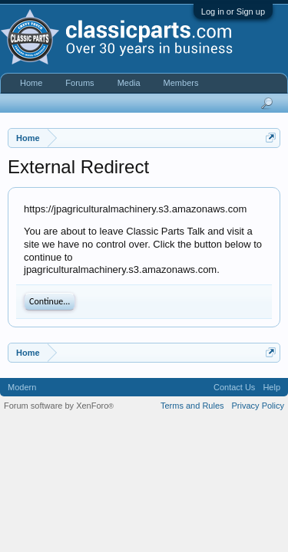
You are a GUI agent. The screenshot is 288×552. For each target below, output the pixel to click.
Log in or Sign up (233, 11)
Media (129, 82)
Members (181, 82)
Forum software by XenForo (59, 405)
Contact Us (234, 387)
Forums (79, 82)
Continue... (49, 301)
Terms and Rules (192, 405)
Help (271, 387)
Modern (22, 387)
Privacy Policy (258, 405)
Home (31, 82)
